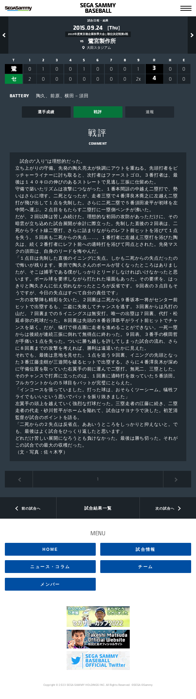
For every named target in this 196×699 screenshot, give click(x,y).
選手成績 (46, 112)
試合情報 (146, 549)
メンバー (50, 584)
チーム (145, 566)
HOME (50, 549)
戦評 (98, 112)
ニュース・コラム (50, 566)
